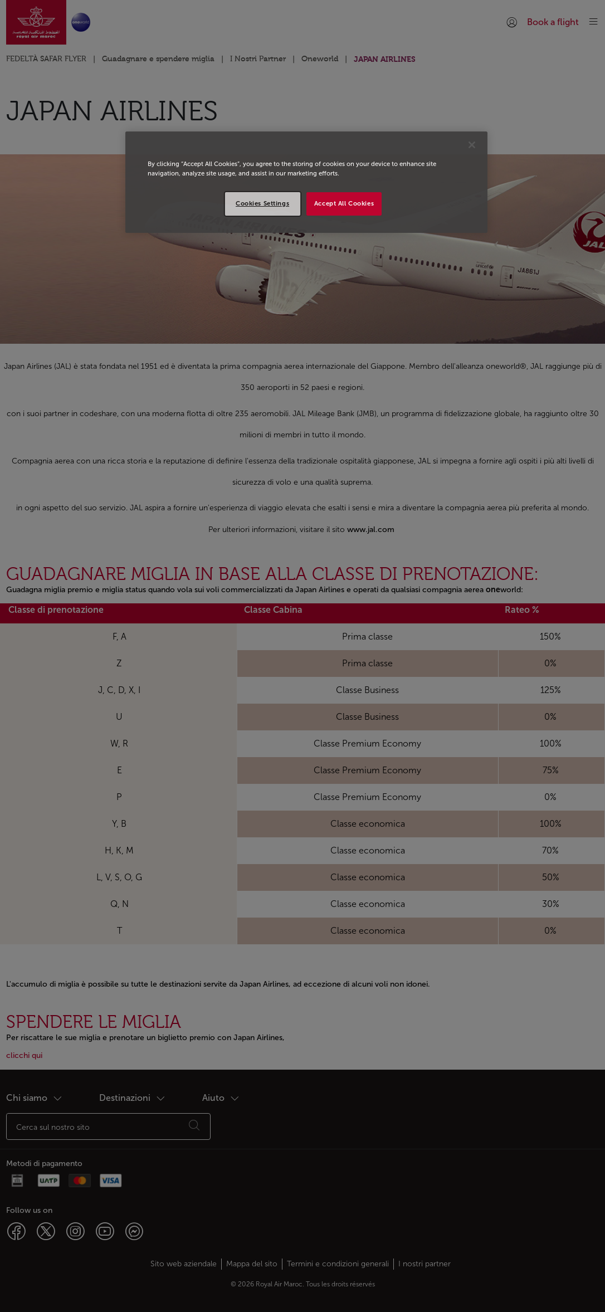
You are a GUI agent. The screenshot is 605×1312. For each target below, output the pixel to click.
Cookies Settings (262, 203)
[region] (306, 182)
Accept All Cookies (344, 203)
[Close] (472, 145)
